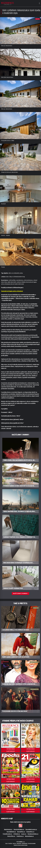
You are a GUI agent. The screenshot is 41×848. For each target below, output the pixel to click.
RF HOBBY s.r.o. (21, 841)
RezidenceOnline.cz (33, 834)
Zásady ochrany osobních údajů (20, 845)
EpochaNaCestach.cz (31, 829)
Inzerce (14, 843)
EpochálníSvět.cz (11, 831)
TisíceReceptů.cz (7, 834)
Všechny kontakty (31, 843)
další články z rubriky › (20, 593)
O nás (6, 843)
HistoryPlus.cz (11, 836)
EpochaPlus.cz (21, 831)
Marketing (19, 843)
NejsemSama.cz (29, 836)
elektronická (11, 751)
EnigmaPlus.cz (30, 831)
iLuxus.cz (23, 834)
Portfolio (10, 843)
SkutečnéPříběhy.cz (19, 829)
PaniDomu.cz (20, 836)
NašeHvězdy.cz (8, 829)
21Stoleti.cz (16, 834)
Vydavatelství (25, 843)
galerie (37, 19)
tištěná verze (10, 749)
